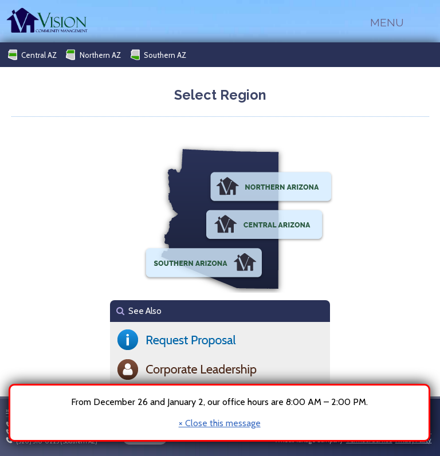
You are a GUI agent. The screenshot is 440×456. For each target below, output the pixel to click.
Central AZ (32, 54)
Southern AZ (158, 54)
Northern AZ (93, 54)
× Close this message (220, 423)
